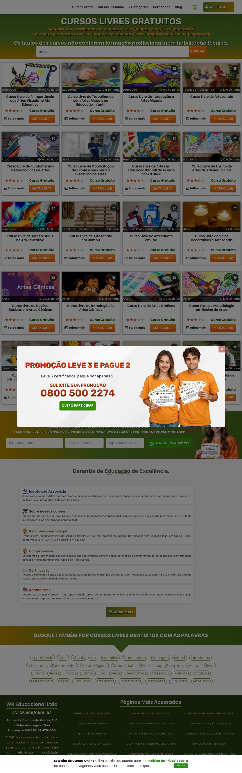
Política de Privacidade (166, 761)
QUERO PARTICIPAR (78, 405)
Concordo (181, 765)
